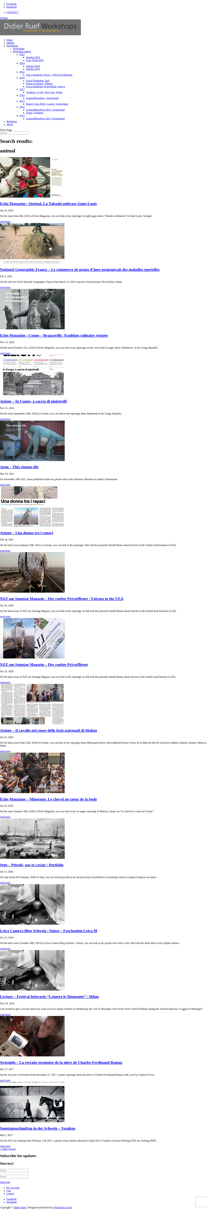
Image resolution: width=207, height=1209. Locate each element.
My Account (12, 1187)
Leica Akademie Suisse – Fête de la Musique (49, 74)
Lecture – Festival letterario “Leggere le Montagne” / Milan (49, 996)
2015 (22, 101)
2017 (22, 89)
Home (9, 40)
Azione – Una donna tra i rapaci (26, 533)
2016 (22, 95)
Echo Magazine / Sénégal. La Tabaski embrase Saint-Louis (48, 203)
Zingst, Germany (34, 112)
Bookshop (11, 121)
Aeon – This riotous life (19, 467)
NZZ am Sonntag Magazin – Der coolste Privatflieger (44, 664)
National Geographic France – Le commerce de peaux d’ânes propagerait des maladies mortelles (80, 269)
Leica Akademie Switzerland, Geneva (45, 86)
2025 (22, 54)
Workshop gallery (22, 51)
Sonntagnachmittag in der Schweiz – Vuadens (37, 1128)
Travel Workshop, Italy (38, 80)
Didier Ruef (20, 1207)
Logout (10, 1193)
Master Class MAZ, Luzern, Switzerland (47, 104)
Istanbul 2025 (33, 57)
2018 (22, 77)
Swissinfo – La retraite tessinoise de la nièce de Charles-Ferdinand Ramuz (61, 1062)
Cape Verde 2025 (35, 60)
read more (5, 221)
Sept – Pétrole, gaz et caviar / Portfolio (31, 865)
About (9, 124)
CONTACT (12, 12)
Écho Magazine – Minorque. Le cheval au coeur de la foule (48, 799)
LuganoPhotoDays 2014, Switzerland (45, 109)
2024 (22, 63)
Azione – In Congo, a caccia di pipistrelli (33, 401)
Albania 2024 (33, 69)
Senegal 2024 (33, 66)
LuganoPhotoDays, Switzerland (42, 98)
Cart (8, 1190)
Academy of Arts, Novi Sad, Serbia (44, 92)
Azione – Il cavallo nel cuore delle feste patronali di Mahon (48, 730)
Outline (10, 42)
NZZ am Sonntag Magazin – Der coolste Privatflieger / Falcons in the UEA (61, 598)
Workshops (12, 45)
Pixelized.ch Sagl (63, 1207)
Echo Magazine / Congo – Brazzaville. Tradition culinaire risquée (54, 335)
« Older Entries (8, 1149)
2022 (22, 72)
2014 (22, 107)
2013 (22, 115)
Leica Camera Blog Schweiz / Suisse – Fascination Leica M (48, 931)
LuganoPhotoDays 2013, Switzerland (45, 118)
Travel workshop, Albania (39, 83)
